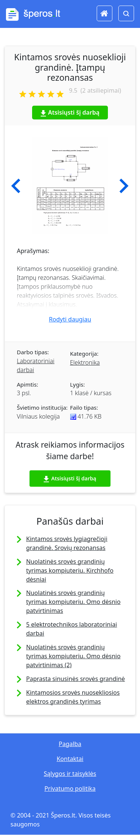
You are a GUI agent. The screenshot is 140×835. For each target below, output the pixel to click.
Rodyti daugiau (70, 319)
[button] (16, 186)
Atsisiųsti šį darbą (70, 112)
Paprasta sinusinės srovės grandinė (75, 679)
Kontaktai (70, 759)
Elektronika (85, 362)
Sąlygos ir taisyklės (70, 774)
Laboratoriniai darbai (36, 365)
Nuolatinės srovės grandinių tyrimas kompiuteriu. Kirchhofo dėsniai (69, 570)
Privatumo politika (70, 788)
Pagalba (70, 744)
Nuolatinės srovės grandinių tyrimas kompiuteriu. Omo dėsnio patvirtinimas (73, 602)
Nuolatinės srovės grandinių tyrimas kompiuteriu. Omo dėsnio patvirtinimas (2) (73, 656)
